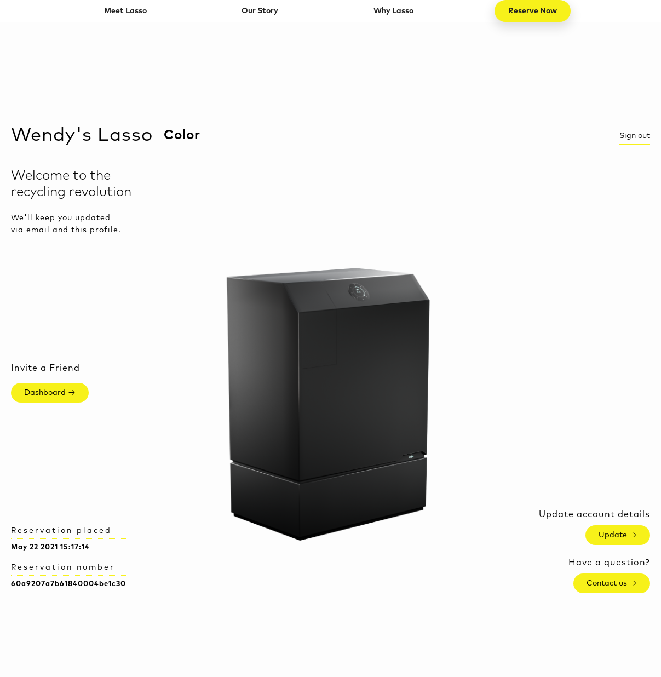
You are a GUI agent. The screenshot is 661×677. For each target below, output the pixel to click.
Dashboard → (50, 393)
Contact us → (612, 583)
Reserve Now (532, 11)
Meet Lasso (125, 11)
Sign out (634, 136)
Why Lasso (393, 11)
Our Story (260, 11)
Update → (618, 535)
